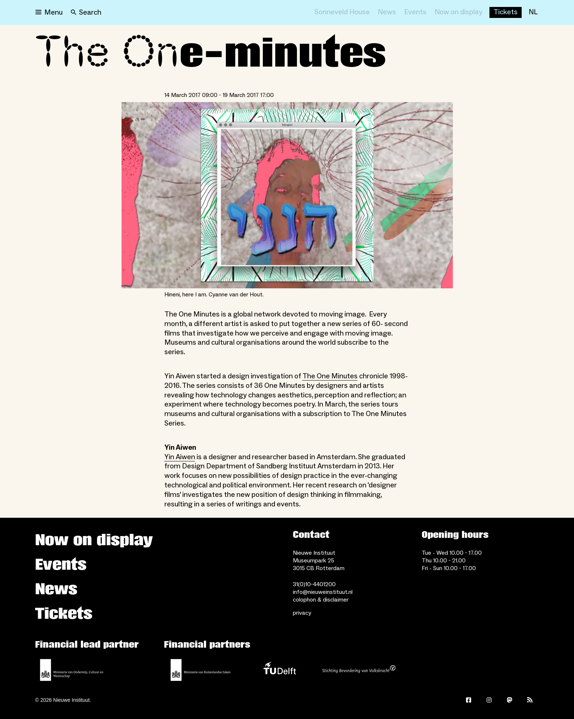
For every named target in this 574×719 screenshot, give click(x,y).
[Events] (415, 12)
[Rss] (530, 700)
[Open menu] (49, 12)
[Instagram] (489, 700)
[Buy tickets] (505, 12)
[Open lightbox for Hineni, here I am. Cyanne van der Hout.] (287, 195)
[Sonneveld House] (342, 12)
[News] (387, 12)
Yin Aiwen (179, 457)
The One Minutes (330, 376)
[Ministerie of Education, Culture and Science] (71, 670)
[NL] (533, 12)
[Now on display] (458, 12)
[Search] (86, 12)
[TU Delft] (279, 670)
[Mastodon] (509, 700)
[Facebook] (468, 700)
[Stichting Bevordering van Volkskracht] (358, 670)
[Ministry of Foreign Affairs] (200, 670)
